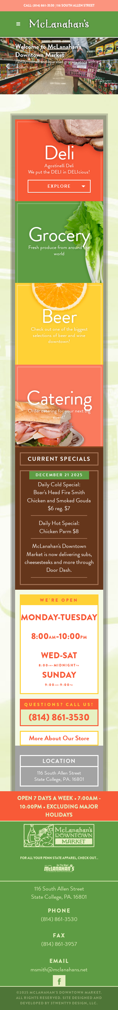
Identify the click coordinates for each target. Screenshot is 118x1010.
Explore (59, 188)
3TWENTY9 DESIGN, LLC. (74, 1003)
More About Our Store (59, 738)
